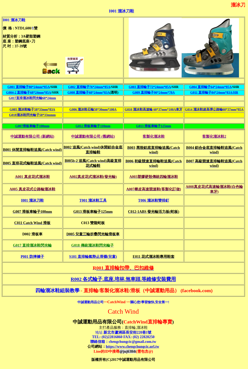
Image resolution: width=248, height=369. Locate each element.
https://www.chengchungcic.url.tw (132, 346)
